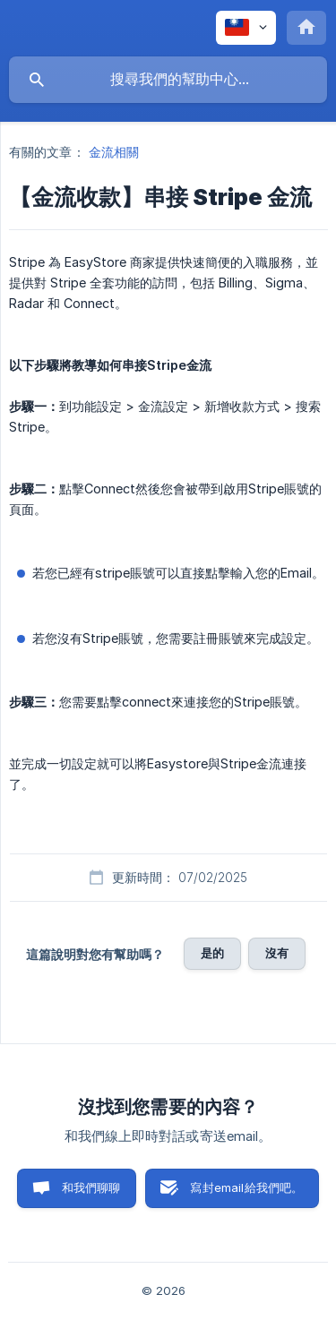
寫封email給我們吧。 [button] (246, 1187)
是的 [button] (212, 953)
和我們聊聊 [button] (91, 1187)
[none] (246, 28)
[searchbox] (168, 79)
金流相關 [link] (114, 151)
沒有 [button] (277, 953)
